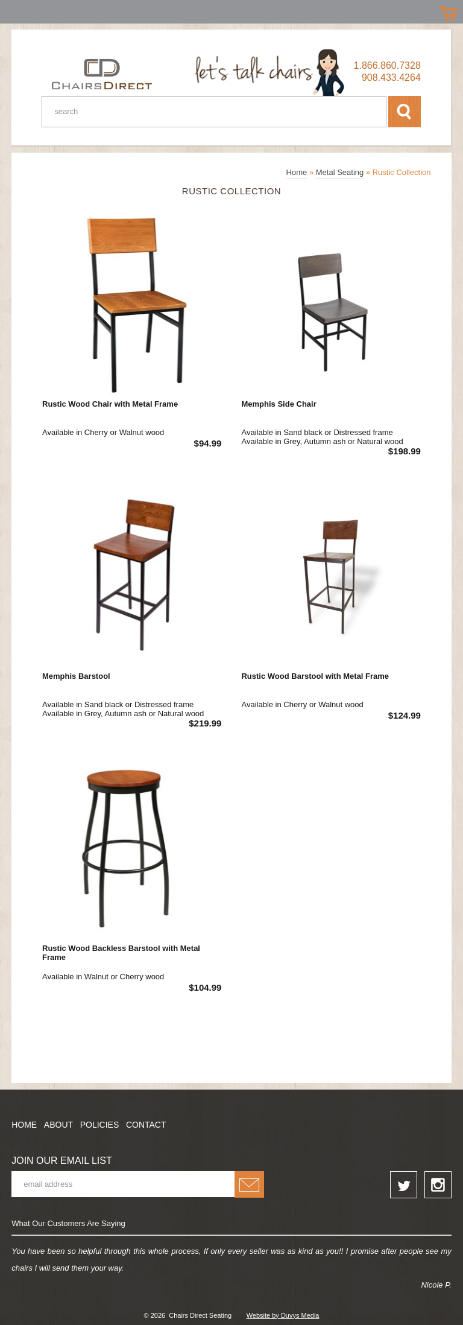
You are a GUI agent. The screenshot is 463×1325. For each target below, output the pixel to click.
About (58, 1125)
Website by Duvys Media (283, 1315)
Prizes (13, 10)
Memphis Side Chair (278, 403)
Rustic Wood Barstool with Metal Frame (315, 676)
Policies (99, 1125)
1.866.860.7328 (387, 65)
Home (296, 172)
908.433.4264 (391, 77)
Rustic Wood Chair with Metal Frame (110, 403)
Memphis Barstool (76, 676)
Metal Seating (340, 172)
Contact (146, 1125)
